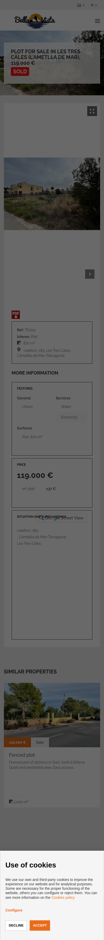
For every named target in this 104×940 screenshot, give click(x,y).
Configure (13, 910)
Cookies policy (63, 897)
